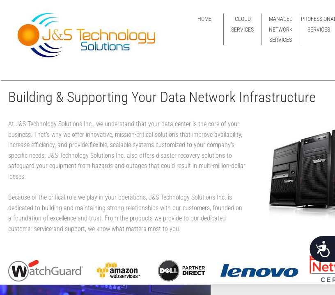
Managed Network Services (281, 29)
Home (204, 19)
